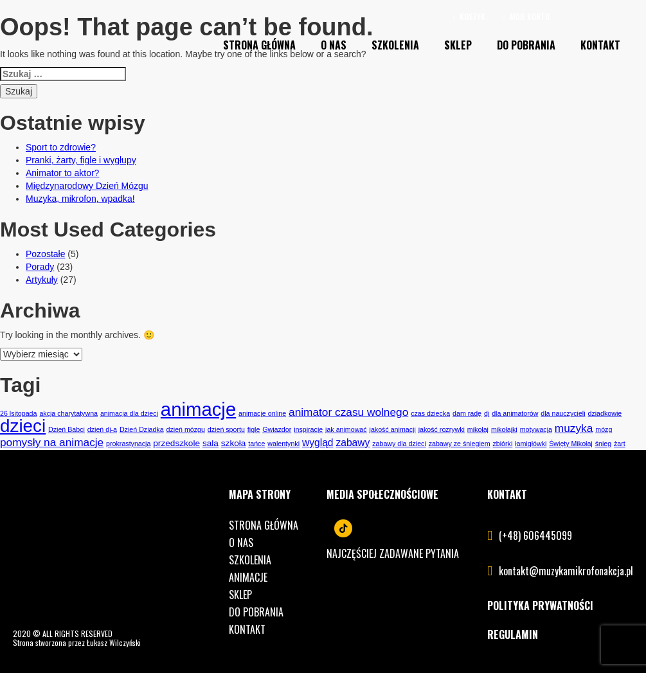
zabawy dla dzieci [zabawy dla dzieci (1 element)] (399, 443)
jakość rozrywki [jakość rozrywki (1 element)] (441, 429)
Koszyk (469, 16)
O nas (333, 45)
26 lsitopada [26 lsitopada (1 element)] (18, 413)
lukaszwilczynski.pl (172, 642)
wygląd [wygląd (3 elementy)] (318, 442)
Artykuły (42, 279)
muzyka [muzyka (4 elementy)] (574, 428)
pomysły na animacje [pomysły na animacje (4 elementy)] (51, 442)
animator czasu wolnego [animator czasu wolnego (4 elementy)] (348, 412)
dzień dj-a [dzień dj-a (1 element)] (102, 429)
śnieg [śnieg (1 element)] (603, 443)
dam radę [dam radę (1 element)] (467, 413)
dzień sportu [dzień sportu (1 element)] (226, 429)
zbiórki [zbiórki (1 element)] (503, 443)
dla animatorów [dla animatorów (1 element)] (515, 413)
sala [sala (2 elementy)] (210, 443)
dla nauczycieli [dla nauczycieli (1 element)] (563, 413)
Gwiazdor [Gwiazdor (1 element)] (276, 429)
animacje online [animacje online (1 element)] (262, 413)
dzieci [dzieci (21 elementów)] (23, 426)
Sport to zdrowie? (61, 147)
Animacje (248, 577)
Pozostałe (45, 254)
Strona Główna (259, 45)
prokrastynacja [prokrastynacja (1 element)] (128, 443)
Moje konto (526, 16)
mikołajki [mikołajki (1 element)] (504, 429)
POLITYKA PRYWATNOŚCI (540, 605)
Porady (40, 267)
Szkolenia (395, 45)
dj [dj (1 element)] (486, 413)
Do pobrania (526, 45)
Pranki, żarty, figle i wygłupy (81, 160)
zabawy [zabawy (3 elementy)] (353, 442)
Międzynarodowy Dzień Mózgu (87, 186)
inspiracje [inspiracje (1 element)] (308, 429)
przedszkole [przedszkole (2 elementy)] (176, 443)
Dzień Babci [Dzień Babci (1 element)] (66, 429)
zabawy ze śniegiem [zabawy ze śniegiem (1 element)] (459, 443)
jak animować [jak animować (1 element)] (346, 429)
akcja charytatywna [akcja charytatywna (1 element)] (68, 413)
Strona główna (263, 525)
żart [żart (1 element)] (619, 443)
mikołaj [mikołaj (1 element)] (478, 429)
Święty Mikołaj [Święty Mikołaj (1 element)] (571, 443)
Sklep (458, 45)
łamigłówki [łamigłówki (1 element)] (530, 443)
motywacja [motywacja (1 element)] (536, 429)
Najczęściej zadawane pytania (393, 553)
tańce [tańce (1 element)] (256, 443)
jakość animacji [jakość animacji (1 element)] (393, 429)
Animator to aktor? (62, 173)
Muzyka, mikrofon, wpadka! (80, 198)
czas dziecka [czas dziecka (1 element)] (430, 413)
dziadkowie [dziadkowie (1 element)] (605, 413)
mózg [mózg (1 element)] (603, 429)
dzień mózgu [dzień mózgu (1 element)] (185, 429)
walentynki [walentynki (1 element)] (283, 443)
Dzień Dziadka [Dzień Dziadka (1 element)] (142, 429)
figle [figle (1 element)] (253, 429)
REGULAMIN (512, 634)
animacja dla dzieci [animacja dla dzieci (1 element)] (129, 413)
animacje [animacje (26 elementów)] (198, 409)
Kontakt (600, 45)
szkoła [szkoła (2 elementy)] (233, 443)
